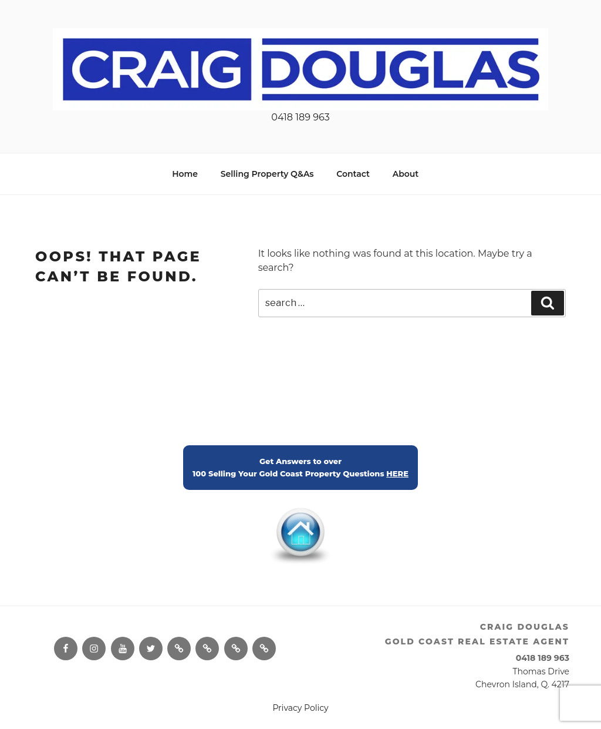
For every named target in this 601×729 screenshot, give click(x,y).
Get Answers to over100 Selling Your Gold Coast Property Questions (300, 467)
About (406, 174)
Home (185, 174)
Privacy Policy (300, 708)
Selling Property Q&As (267, 174)
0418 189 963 (300, 117)
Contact (353, 174)
